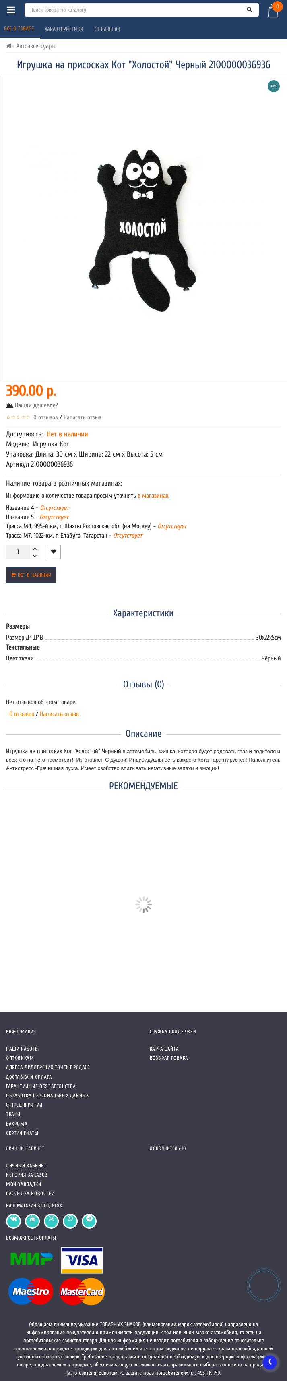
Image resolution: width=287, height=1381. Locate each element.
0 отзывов (44, 417)
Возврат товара (169, 1058)
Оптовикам (20, 1058)
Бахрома (16, 1124)
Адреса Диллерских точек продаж (47, 1067)
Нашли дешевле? (36, 405)
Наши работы (22, 1049)
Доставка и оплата (29, 1077)
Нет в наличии (31, 575)
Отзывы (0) (108, 29)
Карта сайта (164, 1049)
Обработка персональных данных (47, 1095)
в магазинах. (152, 495)
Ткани (13, 1114)
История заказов (27, 1175)
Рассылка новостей (30, 1193)
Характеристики (65, 29)
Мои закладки (23, 1184)
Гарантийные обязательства (41, 1086)
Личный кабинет (26, 1166)
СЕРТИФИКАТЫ (22, 1133)
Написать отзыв (82, 417)
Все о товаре (19, 28)
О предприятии (24, 1105)
